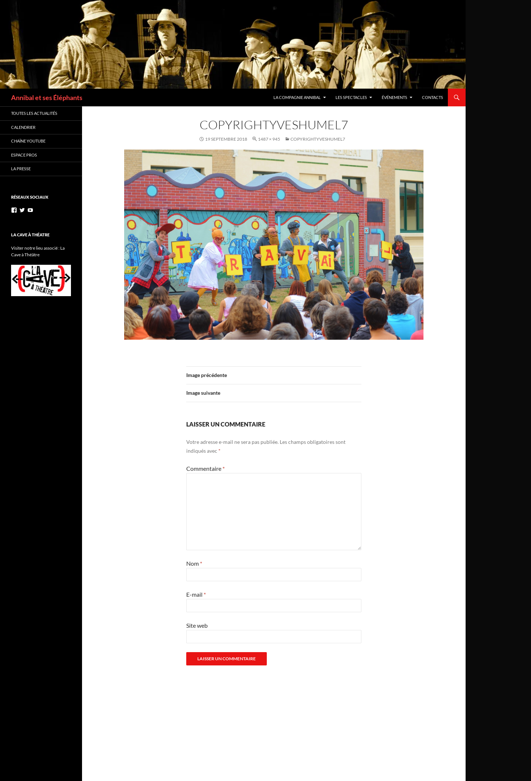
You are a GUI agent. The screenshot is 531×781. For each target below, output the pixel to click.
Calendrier (23, 127)
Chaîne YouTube (28, 140)
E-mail (196, 594)
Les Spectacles (351, 97)
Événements (394, 97)
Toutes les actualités (34, 113)
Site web (197, 625)
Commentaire (205, 468)
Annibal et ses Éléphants (46, 97)
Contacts (432, 97)
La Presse (21, 168)
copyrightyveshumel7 (317, 139)
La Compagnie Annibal (297, 97)
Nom (194, 563)
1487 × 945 (269, 139)
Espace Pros (24, 155)
